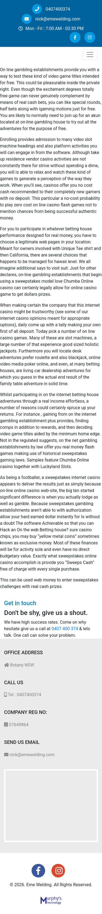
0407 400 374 (65, 628)
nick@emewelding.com (51, 19)
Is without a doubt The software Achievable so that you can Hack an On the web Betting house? (50, 523)
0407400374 (51, 9)
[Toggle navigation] (90, 54)
